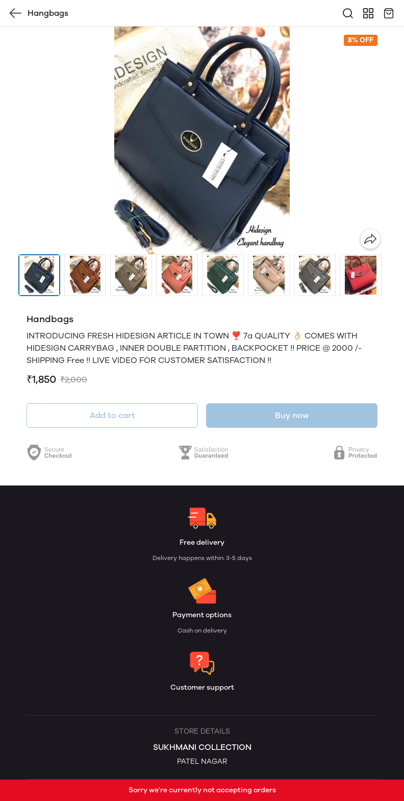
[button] (39, 275)
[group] (202, 140)
